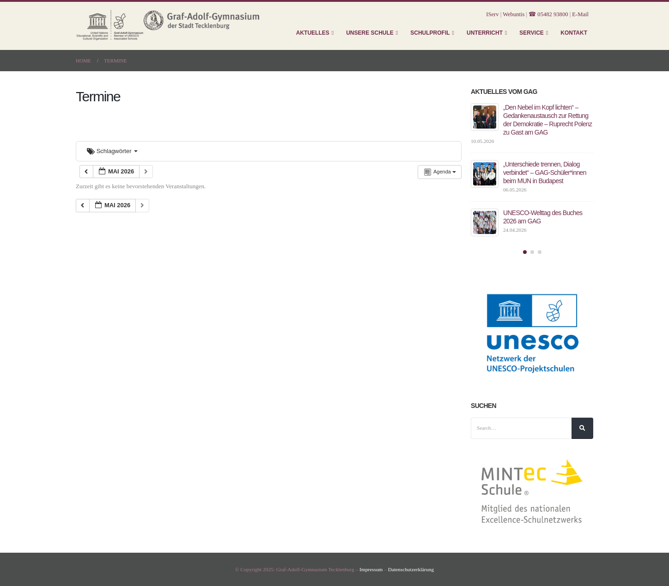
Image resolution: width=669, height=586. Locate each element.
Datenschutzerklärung (411, 569)
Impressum (371, 569)
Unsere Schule (370, 33)
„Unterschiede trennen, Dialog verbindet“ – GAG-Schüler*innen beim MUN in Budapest (544, 172)
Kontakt (573, 33)
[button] (525, 252)
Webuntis (513, 14)
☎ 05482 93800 (548, 14)
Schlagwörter (112, 151)
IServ (492, 14)
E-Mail (580, 14)
